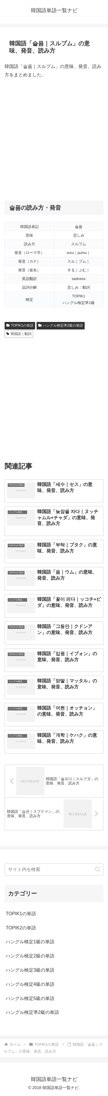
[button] (97, 869)
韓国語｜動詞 (18, 334)
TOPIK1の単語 (19, 325)
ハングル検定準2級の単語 (60, 325)
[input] (54, 869)
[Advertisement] (54, 140)
